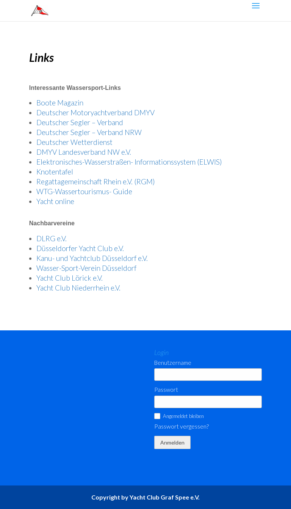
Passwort (166, 389)
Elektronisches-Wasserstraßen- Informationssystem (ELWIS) (129, 161)
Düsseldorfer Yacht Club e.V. (80, 248)
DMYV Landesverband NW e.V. (83, 152)
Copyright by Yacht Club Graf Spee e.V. (145, 497)
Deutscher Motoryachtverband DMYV (95, 112)
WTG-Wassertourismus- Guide (84, 191)
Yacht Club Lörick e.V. (69, 277)
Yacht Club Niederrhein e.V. (78, 287)
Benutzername (172, 363)
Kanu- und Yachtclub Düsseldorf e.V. (92, 258)
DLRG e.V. (51, 238)
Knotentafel (54, 171)
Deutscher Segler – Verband (79, 122)
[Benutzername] (208, 374)
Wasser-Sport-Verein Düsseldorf (86, 268)
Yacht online (55, 201)
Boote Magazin (59, 102)
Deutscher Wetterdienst (74, 142)
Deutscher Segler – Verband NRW (89, 132)
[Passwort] (208, 402)
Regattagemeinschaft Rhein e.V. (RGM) (95, 181)
